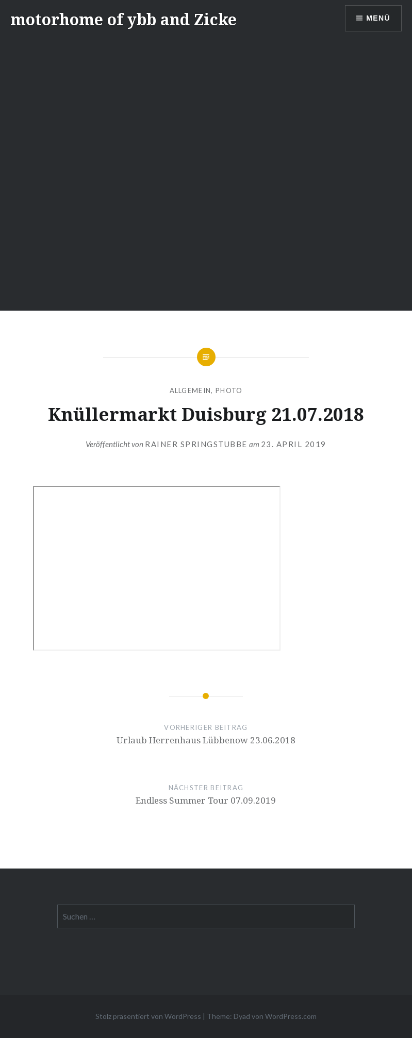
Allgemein (190, 390)
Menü (378, 18)
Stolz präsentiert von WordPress (148, 1016)
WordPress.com (291, 1016)
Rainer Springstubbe (196, 444)
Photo (229, 390)
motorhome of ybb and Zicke (123, 19)
